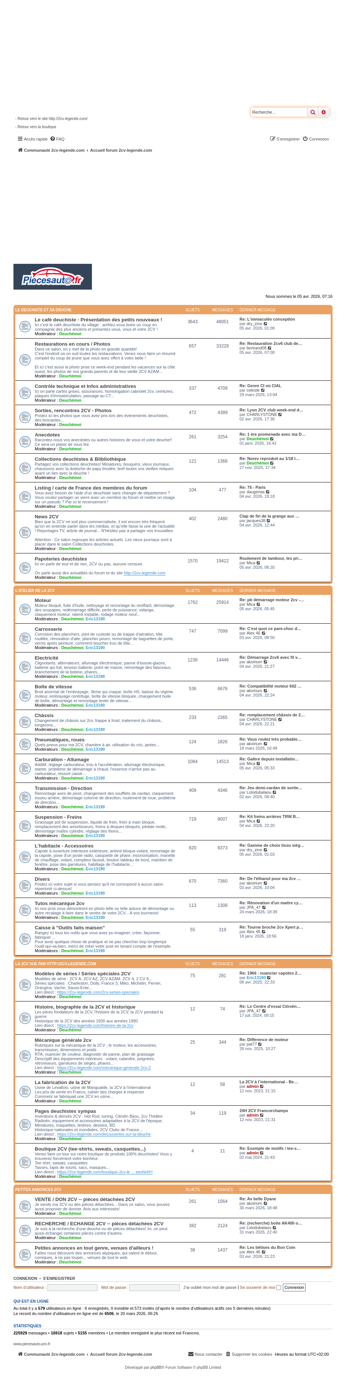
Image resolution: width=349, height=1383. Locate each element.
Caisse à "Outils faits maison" (70, 927)
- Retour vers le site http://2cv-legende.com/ (51, 119)
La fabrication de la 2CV (63, 1082)
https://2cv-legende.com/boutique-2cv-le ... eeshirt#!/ (105, 1172)
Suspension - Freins (58, 817)
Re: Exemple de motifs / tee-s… (270, 1148)
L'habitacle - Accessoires (64, 846)
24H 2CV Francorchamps (264, 1110)
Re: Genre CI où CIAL (260, 385)
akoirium (254, 662)
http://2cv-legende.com (144, 573)
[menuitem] (57, 139)
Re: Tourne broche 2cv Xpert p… (271, 927)
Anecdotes (47, 435)
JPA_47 (254, 907)
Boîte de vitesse (53, 686)
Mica (251, 563)
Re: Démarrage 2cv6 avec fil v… (271, 657)
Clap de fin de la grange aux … (269, 516)
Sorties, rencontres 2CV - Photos (73, 410)
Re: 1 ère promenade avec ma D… (273, 434)
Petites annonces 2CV (38, 1190)
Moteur (43, 600)
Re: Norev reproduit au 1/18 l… (270, 458)
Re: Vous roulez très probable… (271, 739)
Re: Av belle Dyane (258, 1199)
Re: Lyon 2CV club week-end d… (271, 410)
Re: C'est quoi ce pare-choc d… (270, 628)
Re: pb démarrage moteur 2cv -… (272, 600)
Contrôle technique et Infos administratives (85, 386)
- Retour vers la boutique (35, 127)
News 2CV (47, 516)
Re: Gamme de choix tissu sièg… (272, 845)
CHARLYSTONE (262, 414)
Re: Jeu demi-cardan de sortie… (271, 787)
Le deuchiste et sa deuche (43, 310)
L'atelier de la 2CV (35, 591)
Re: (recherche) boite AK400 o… (271, 1223)
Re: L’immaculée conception (267, 319)
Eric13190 (95, 619)
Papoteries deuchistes (61, 559)
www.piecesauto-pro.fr (31, 1344)
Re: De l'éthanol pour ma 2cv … (270, 878)
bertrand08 (256, 348)
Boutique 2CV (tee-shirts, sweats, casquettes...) (90, 1149)
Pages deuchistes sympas (65, 1111)
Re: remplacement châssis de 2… (272, 715)
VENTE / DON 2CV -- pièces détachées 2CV (85, 1199)
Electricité (46, 658)
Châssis (44, 715)
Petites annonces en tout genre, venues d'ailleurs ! (94, 1248)
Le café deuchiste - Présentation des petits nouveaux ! (98, 319)
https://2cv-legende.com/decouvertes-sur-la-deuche (104, 1134)
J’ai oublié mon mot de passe (210, 1287)
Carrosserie (48, 629)
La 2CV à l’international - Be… (269, 1082)
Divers (42, 879)
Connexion (25, 1278)
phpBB (155, 1367)
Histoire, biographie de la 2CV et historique (85, 1007)
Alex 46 (253, 633)
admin (253, 1086)
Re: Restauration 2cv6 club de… (271, 343)
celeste (253, 390)
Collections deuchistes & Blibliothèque (80, 459)
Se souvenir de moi (260, 1287)
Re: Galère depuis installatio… (269, 759)
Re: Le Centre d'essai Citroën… (270, 1006)
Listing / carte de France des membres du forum (91, 488)
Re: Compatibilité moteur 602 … (271, 686)
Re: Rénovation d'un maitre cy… (271, 903)
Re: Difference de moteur (264, 1039)
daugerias (256, 492)
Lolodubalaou (259, 792)
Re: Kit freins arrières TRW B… (270, 816)
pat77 (252, 1044)
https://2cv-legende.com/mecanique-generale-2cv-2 (104, 1067)
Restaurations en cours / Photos (72, 344)
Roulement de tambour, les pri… (271, 558)
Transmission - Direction (63, 788)
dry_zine (254, 323)
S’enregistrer (59, 1278)
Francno (190, 1333)
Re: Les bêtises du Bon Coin (267, 1247)
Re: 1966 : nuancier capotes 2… (271, 973)
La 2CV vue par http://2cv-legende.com (55, 964)
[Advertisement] (181, 209)
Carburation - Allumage (62, 759)
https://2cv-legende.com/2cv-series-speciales (98, 992)
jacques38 (256, 520)
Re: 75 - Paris (253, 487)
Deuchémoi (70, 333)
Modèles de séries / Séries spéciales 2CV (83, 973)
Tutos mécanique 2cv (59, 903)
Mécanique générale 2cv (63, 1040)
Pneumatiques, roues (59, 740)
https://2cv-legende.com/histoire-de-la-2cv (95, 1025)
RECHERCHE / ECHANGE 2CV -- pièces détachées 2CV (99, 1223)
